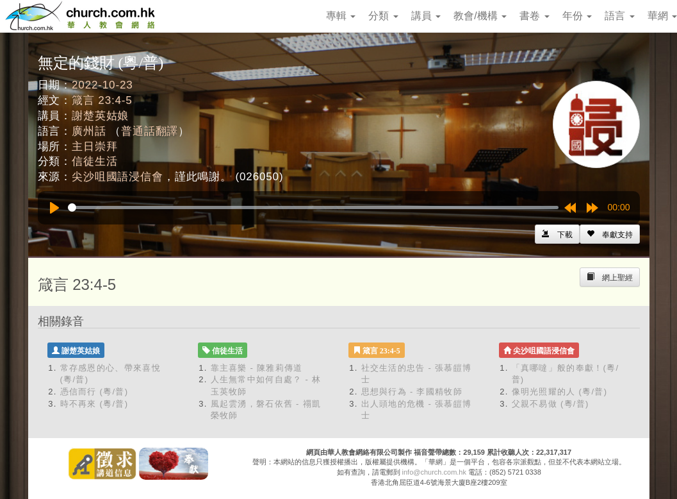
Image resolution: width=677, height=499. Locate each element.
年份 (577, 15)
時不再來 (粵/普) (94, 404)
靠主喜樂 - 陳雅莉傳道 (257, 368)
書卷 (534, 15)
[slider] (313, 207)
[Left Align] (610, 234)
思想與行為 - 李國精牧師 (411, 391)
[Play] (54, 208)
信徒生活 (94, 161)
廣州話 (89, 131)
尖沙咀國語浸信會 (117, 177)
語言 (619, 15)
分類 (383, 15)
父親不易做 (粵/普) (550, 404)
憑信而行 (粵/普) (94, 391)
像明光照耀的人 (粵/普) (560, 391)
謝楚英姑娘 (100, 116)
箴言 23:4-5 (102, 100)
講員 (426, 15)
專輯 (340, 15)
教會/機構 (480, 15)
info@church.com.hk (434, 472)
